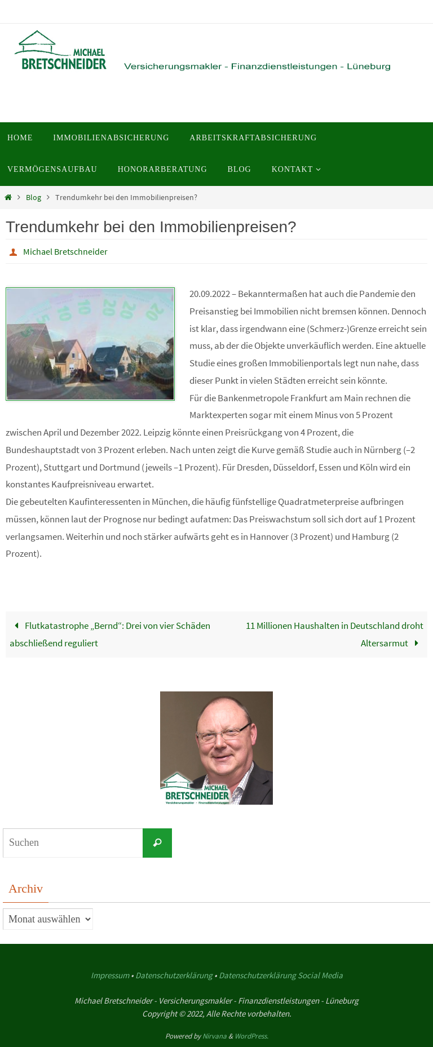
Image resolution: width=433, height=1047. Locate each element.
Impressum (110, 975)
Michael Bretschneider (65, 251)
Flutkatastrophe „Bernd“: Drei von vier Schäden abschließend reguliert (110, 634)
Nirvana (214, 1036)
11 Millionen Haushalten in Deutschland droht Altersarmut (334, 634)
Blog (33, 197)
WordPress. (251, 1036)
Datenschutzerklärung (174, 975)
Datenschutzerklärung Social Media (281, 975)
